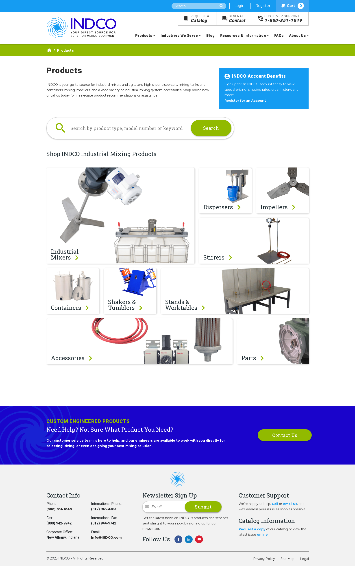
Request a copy (252, 529)
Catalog (200, 18)
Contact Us (284, 435)
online (262, 535)
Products (143, 35)
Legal (304, 559)
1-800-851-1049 (283, 18)
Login (239, 6)
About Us (297, 35)
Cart (292, 6)
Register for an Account (245, 101)
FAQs (279, 35)
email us (290, 504)
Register (262, 6)
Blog (210, 35)
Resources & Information (243, 35)
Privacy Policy (264, 559)
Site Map (287, 559)
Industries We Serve (179, 35)
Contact (237, 18)
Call (275, 504)
